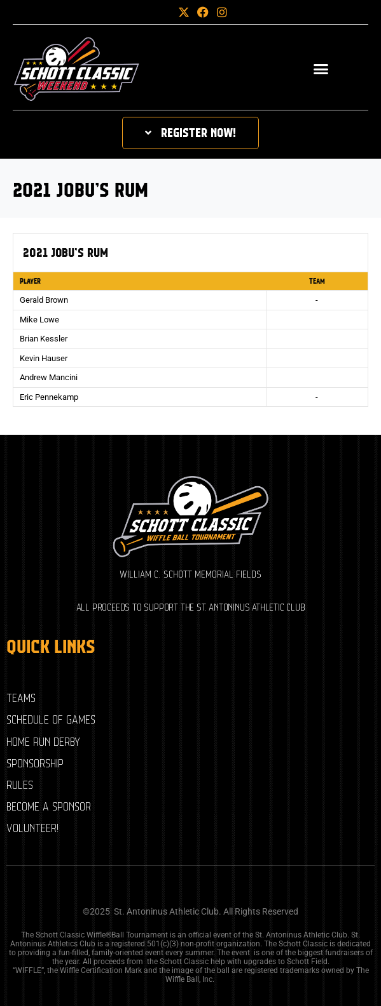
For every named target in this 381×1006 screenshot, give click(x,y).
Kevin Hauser (43, 358)
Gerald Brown (44, 300)
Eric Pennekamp (49, 397)
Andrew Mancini (49, 377)
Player (30, 281)
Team (317, 281)
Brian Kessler (43, 338)
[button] (162, 12)
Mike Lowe (39, 319)
